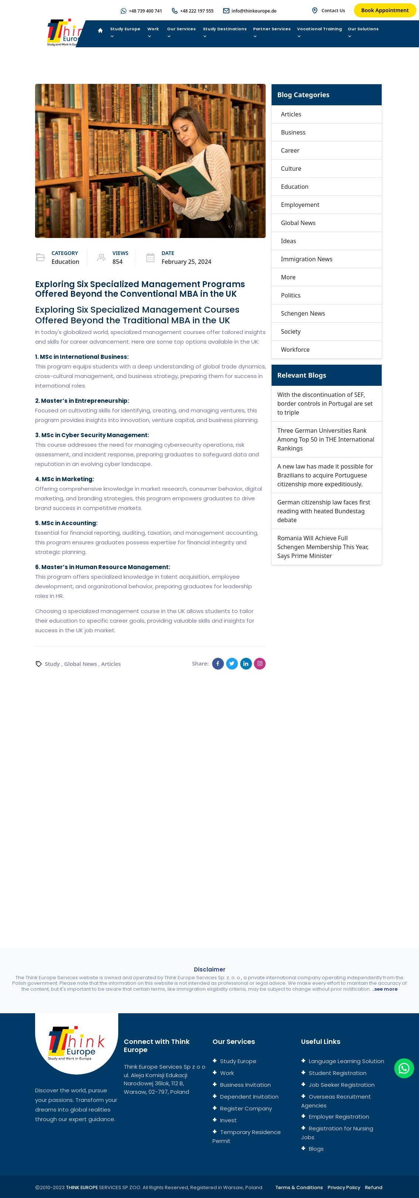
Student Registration (337, 1073)
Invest (228, 1120)
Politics (290, 295)
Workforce (295, 350)
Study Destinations (225, 32)
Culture (291, 168)
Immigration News (306, 259)
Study (52, 663)
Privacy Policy (343, 1187)
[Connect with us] (327, 740)
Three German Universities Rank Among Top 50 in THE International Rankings (325, 439)
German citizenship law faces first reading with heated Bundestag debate (323, 511)
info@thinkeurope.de (254, 11)
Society (290, 331)
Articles (111, 663)
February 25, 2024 (187, 262)
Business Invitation (245, 1085)
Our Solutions (363, 32)
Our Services (181, 32)
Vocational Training (319, 32)
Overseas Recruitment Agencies (336, 1101)
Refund (373, 1187)
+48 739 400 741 (144, 11)
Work (153, 32)
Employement (300, 205)
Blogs (315, 1149)
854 (118, 262)
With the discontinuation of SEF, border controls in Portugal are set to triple (324, 403)
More (288, 277)
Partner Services (272, 32)
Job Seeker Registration (341, 1085)
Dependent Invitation (249, 1096)
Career (290, 150)
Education (66, 262)
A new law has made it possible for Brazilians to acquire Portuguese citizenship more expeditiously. (325, 475)
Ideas (288, 241)
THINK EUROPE (83, 1187)
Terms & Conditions (297, 1187)
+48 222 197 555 (196, 11)
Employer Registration (338, 1116)
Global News (80, 663)
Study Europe (125, 32)
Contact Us (333, 10)
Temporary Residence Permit (246, 1136)
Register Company (245, 1108)
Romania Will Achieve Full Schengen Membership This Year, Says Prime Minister (322, 547)
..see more (385, 989)
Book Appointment (385, 10)
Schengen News (303, 313)
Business (293, 132)
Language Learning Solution (345, 1061)
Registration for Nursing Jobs (337, 1132)
